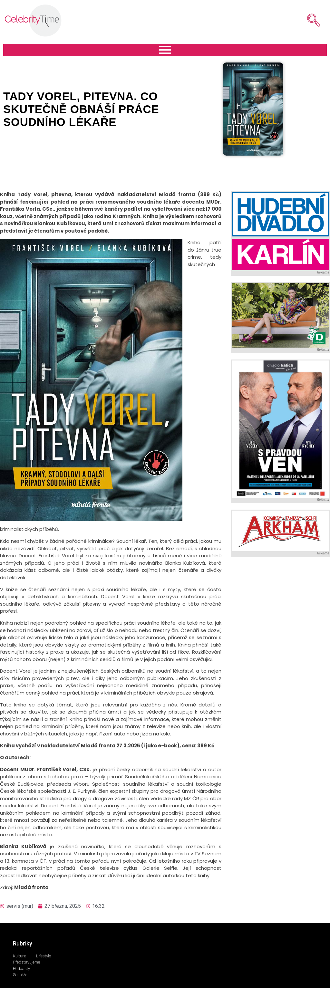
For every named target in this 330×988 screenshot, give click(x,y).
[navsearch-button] (304, 20)
